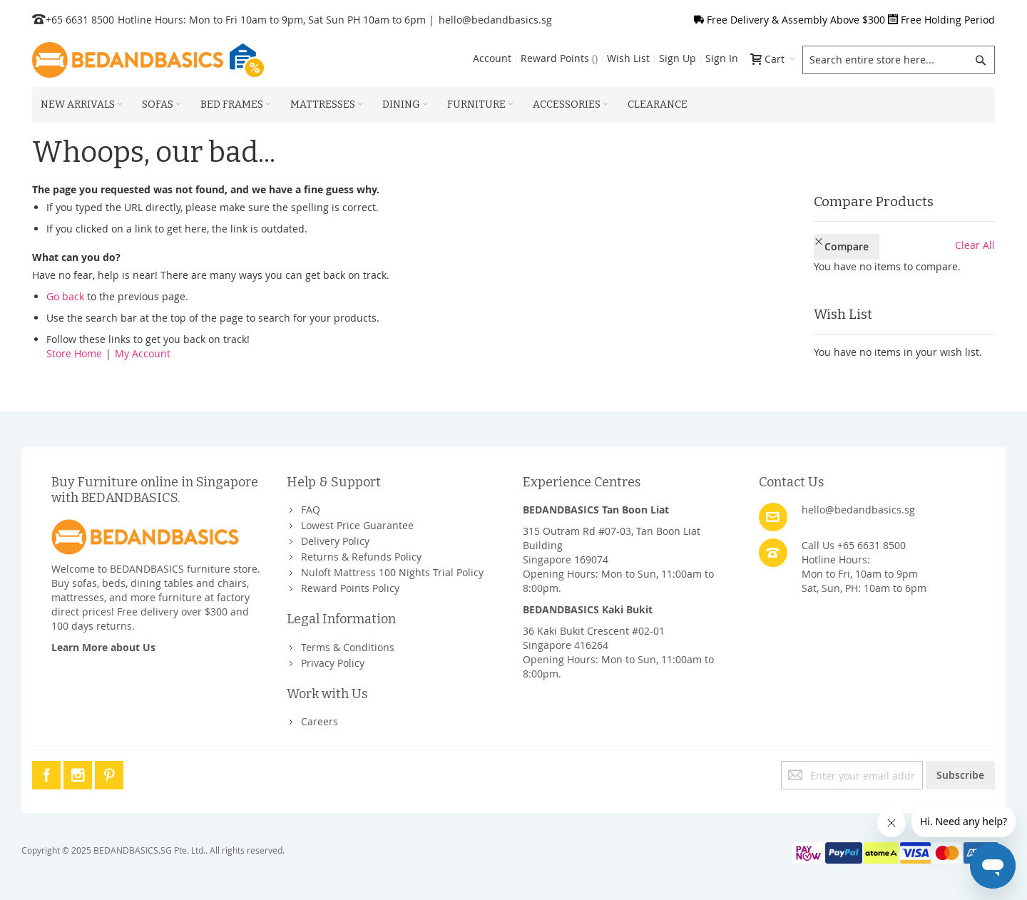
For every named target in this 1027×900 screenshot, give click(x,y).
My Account (142, 353)
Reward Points (559, 58)
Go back (65, 296)
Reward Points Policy (350, 588)
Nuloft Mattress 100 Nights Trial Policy (392, 572)
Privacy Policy (332, 663)
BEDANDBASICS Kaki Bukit (588, 609)
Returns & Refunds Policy (361, 556)
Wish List (628, 58)
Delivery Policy (335, 541)
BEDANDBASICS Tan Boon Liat (596, 509)
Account (492, 58)
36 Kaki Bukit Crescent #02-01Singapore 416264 (594, 638)
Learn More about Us (103, 647)
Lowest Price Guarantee (357, 525)
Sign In (721, 58)
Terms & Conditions (347, 647)
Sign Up (677, 58)
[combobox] (898, 60)
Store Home (74, 353)
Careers (319, 721)
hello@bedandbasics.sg (495, 19)
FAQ (310, 509)
